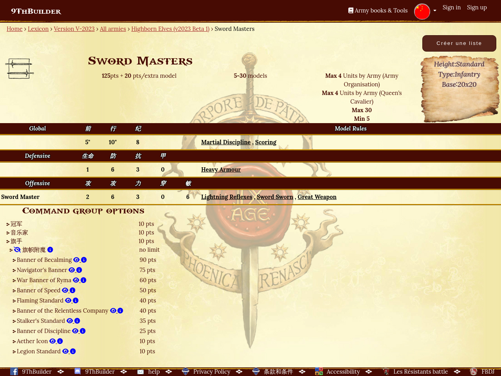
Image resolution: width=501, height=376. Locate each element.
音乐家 (19, 232)
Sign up (477, 7)
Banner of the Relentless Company (70, 310)
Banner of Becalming (52, 259)
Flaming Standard (48, 300)
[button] (425, 11)
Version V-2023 (74, 28)
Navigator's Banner (49, 270)
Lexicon (38, 28)
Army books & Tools (378, 10)
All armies (113, 28)
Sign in (452, 7)
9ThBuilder (36, 11)
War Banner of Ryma (52, 280)
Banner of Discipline (51, 331)
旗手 (16, 241)
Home (15, 28)
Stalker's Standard (48, 320)
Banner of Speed (46, 290)
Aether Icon (40, 341)
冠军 (16, 223)
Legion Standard (46, 351)
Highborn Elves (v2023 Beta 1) (170, 28)
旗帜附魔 (33, 249)
